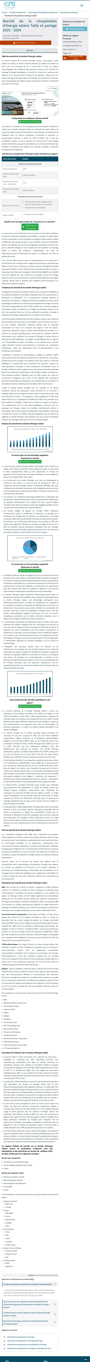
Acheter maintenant (75, 29)
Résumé (30, 50)
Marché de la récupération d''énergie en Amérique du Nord (29, 1349)
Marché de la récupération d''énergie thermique (25, 1341)
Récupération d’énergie (69, 12)
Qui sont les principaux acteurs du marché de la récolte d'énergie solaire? (30, 1323)
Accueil (4, 12)
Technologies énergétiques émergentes (43, 12)
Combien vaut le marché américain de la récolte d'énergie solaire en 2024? (30, 1315)
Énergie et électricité (17, 12)
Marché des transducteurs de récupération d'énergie (27, 1345)
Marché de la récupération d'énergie (20, 1338)
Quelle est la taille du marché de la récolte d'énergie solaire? (30, 1285)
